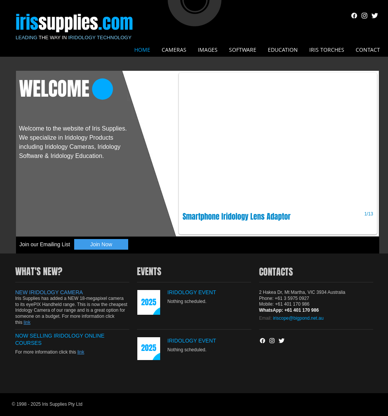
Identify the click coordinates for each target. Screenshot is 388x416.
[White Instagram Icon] (364, 15)
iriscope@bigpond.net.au (298, 318)
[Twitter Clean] (374, 15)
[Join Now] (101, 244)
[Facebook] (354, 15)
